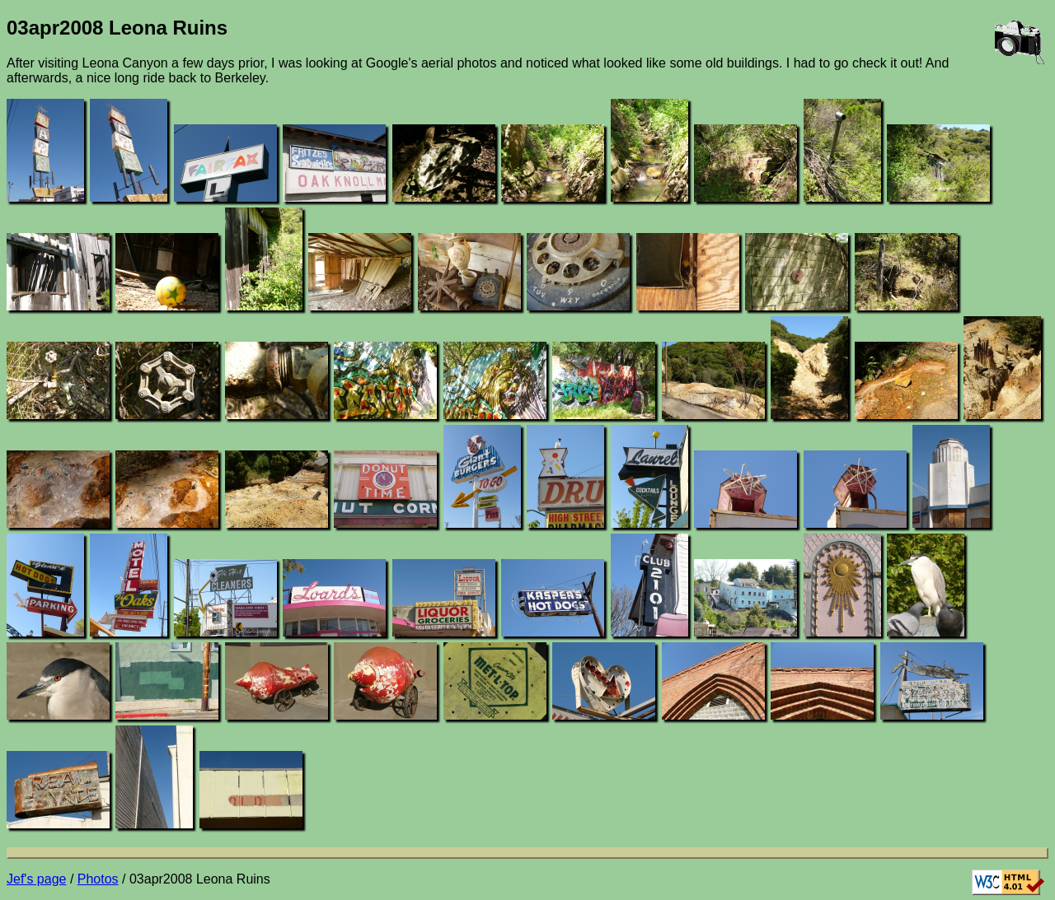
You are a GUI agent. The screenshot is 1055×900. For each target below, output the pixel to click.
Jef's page (36, 879)
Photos (98, 879)
